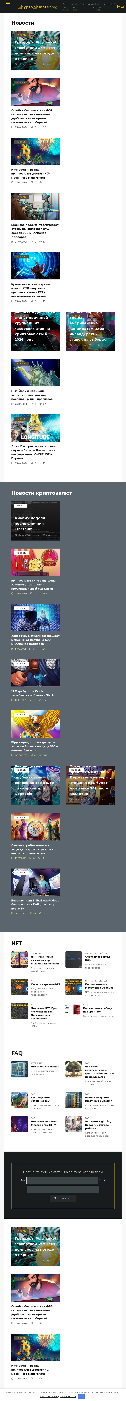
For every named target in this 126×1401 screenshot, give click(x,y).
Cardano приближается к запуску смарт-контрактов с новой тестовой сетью (89, 556)
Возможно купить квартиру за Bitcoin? (98, 805)
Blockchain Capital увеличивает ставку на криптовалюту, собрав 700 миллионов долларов (87, 128)
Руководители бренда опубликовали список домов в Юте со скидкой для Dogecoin (87, 487)
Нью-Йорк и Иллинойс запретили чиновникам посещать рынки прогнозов (88, 244)
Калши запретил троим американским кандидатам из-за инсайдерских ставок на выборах (35, 230)
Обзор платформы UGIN (97, 666)
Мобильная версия (23, 1352)
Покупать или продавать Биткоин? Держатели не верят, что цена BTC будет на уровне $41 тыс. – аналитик (33, 537)
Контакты (17, 1335)
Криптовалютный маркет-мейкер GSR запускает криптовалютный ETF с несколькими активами (32, 187)
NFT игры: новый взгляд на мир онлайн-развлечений (45, 668)
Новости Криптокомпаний (31, 1305)
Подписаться (63, 903)
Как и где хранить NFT (45, 691)
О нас (14, 1340)
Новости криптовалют (41, 343)
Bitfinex (17, 1316)
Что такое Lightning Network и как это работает (98, 830)
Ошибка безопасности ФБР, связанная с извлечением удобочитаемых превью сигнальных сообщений (88, 68)
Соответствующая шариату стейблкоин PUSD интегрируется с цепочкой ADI (33, 1271)
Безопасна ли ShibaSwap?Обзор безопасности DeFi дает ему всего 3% (31, 612)
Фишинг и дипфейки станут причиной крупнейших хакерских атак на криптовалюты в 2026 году (89, 172)
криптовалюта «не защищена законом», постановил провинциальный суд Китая (90, 386)
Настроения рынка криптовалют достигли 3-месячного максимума (31, 126)
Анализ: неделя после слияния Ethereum (32, 381)
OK (81, 1396)
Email (102, 885)
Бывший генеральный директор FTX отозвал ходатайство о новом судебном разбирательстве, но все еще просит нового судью (89, 1207)
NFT (16, 651)
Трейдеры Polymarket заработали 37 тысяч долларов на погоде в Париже (32, 56)
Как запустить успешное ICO (40, 805)
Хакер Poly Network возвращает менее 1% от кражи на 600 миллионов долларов (31, 444)
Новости (22, 23)
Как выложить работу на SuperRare (97, 717)
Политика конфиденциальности (25, 1346)
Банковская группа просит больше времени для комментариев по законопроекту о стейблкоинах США (90, 1256)
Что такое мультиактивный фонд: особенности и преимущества (99, 778)
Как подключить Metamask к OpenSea (99, 693)
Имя (23, 885)
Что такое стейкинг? (45, 773)
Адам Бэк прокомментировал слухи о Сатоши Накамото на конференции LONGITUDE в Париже (35, 302)
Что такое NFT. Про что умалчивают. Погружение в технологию (44, 720)
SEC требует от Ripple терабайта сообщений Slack (88, 440)
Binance (17, 1311)
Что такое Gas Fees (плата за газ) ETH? (44, 829)
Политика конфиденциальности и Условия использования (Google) (26, 1362)
